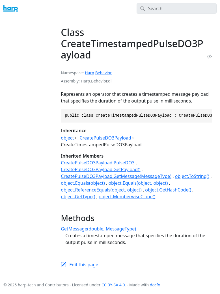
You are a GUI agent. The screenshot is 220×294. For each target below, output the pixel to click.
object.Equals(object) (83, 183)
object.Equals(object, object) (138, 183)
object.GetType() (78, 196)
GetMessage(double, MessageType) (98, 229)
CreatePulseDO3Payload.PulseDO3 (97, 163)
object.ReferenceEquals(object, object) (101, 190)
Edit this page (83, 265)
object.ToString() (192, 176)
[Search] (177, 8)
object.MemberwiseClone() (127, 196)
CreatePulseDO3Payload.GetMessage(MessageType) (116, 176)
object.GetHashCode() (168, 190)
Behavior (103, 72)
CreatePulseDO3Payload (105, 138)
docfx (155, 285)
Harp (89, 72)
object (67, 138)
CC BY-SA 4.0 (113, 285)
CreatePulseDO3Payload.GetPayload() (100, 169)
